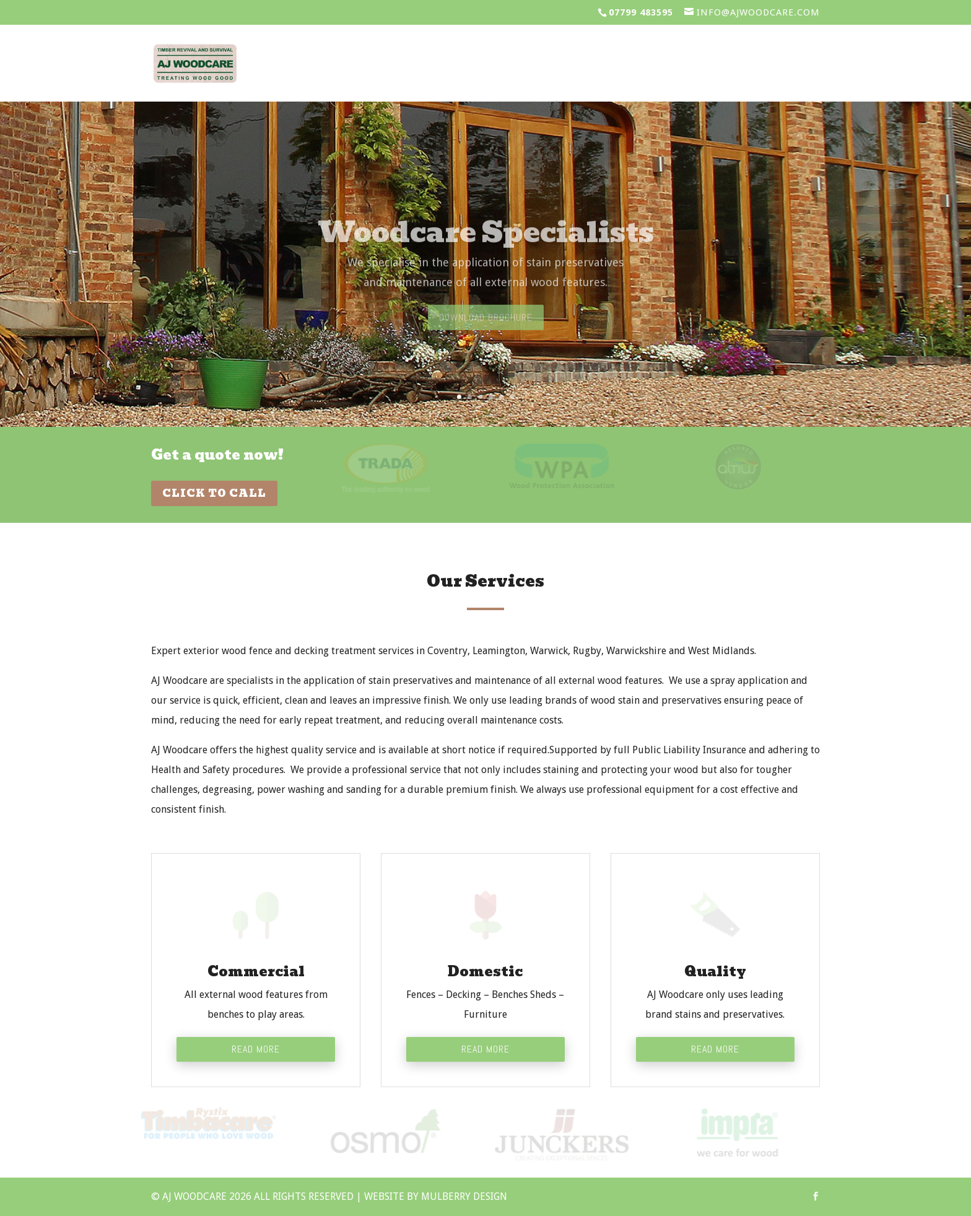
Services (413, 65)
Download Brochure (486, 332)
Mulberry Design (464, 1196)
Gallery (702, 65)
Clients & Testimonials (558, 65)
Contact (785, 65)
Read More (256, 1049)
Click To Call (214, 493)
